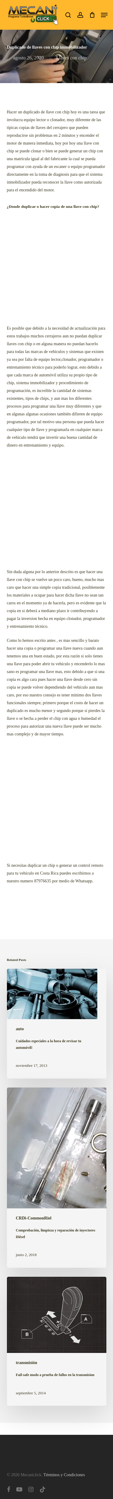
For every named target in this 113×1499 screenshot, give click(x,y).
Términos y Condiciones (64, 1475)
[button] (104, 15)
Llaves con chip (71, 57)
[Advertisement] (56, 268)
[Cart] (92, 15)
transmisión (26, 1362)
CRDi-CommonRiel (34, 1218)
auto (20, 1029)
